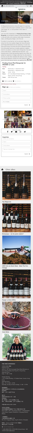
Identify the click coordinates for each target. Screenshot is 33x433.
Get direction (17, 81)
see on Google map (8, 426)
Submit (27, 105)
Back (29, 59)
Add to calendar (7, 81)
